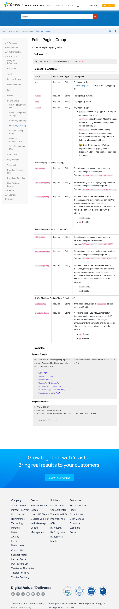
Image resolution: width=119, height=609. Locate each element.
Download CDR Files (16, 178)
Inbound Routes (14, 79)
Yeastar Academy (20, 571)
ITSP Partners (18, 513)
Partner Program (20, 504)
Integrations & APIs (57, 516)
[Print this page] (116, 31)
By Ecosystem (57, 526)
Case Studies (76, 509)
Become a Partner (59, 472)
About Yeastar (18, 500)
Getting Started (11, 47)
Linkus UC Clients (40, 509)
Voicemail (11, 165)
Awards (15, 531)
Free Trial (108, 5)
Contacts (16, 598)
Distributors (17, 509)
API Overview (11, 43)
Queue (10, 95)
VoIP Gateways (38, 518)
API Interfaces (14, 31)
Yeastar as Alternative (22, 562)
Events (14, 535)
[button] (4, 43)
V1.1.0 (73, 5)
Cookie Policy (25, 602)
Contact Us (17, 545)
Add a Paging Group (18, 120)
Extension (11, 68)
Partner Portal (18, 554)
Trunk (9, 74)
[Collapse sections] (110, 31)
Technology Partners (17, 520)
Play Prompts (13, 160)
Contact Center (58, 504)
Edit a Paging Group (42, 31)
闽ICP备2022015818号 (64, 602)
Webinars (75, 522)
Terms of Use (29, 598)
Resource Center (78, 500)
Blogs (73, 504)
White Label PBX (58, 509)
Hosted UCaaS (57, 500)
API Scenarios (11, 195)
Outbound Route (14, 84)
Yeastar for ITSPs (20, 567)
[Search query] (59, 16)
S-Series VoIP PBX (40, 513)
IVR (8, 90)
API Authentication (13, 52)
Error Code (10, 199)
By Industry (56, 522)
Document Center (35, 5)
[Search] (95, 16)
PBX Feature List (19, 558)
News (14, 526)
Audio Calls (12, 154)
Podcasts (75, 526)
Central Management (38, 524)
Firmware (75, 518)
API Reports (10, 190)
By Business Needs (56, 533)
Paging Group (27, 31)
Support (93, 5)
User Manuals (77, 513)
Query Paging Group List (84, 86)
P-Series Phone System (39, 502)
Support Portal (19, 549)
